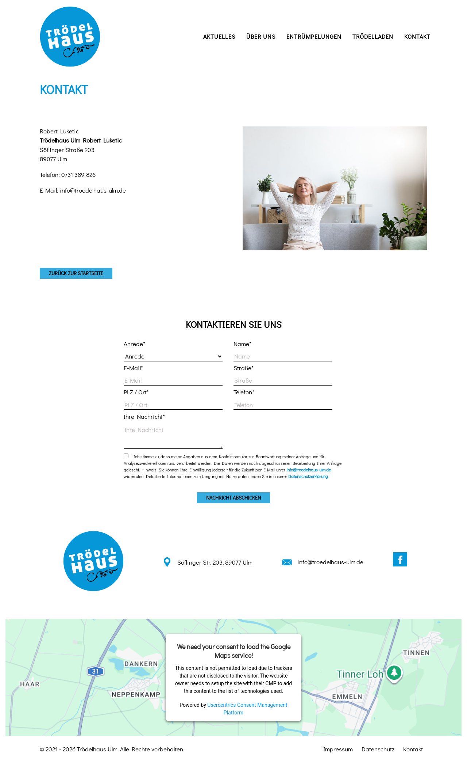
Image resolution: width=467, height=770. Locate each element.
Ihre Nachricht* (144, 416)
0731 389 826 (78, 174)
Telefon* (244, 392)
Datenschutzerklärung (308, 476)
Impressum (338, 749)
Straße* (244, 368)
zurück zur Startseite (76, 273)
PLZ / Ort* (136, 392)
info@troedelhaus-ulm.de (93, 190)
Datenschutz (378, 749)
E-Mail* (133, 368)
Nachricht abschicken (233, 497)
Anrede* (134, 344)
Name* (242, 344)
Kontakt (413, 749)
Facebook (400, 559)
